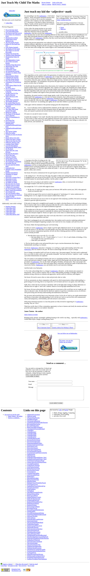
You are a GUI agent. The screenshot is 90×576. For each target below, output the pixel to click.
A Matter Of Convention (12, 187)
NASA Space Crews (11, 158)
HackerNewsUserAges (33, 471)
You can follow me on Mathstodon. (67, 333)
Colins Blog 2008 (10, 211)
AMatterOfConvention (33, 417)
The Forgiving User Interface (14, 195)
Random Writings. (11, 206)
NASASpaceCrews (32, 487)
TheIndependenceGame (33, 534)
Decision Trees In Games (13, 185)
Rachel (66, 412)
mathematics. (84, 317)
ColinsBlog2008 (31, 436)
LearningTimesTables (33, 476)
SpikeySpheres (31, 520)
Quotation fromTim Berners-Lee (16, 572)
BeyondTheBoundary (33, 428)
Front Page (4, 568)
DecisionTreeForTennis (33, 442)
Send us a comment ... (14, 420)
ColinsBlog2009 (31, 438)
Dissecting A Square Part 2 (13, 177)
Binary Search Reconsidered (14, 190)
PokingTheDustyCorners (34, 500)
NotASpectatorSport (33, 490)
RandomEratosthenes (33, 506)
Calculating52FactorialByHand (36, 431)
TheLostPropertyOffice (33, 536)
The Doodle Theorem (12, 101)
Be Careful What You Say (13, 103)
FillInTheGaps (31, 458)
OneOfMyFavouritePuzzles (35, 495)
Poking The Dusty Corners (13, 139)
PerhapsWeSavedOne (33, 496)
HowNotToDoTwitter (33, 473)
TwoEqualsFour (31, 555)
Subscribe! (12, 10)
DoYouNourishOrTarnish (34, 454)
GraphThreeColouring (33, 468)
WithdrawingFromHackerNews (36, 558)
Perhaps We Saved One (12, 53)
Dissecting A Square (11, 180)
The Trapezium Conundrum (13, 161)
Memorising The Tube (12, 66)
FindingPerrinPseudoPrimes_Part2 (36, 461)
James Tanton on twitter (31, 314)
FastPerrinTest (31, 457)
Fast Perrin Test (10, 120)
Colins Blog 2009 (10, 209)
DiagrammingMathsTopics (34, 446)
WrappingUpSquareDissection (35, 560)
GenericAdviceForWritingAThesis (36, 465)
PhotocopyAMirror (32, 498)
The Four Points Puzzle (12, 42)
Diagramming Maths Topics (13, 147)
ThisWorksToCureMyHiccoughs (36, 552)
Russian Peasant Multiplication (10, 122)
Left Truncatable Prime (12, 31)
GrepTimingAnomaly (33, 469)
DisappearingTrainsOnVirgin (35, 447)
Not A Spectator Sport (12, 30)
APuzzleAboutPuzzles (33, 420)
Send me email (33, 566)
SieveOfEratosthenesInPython (35, 515)
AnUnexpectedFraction (33, 423)
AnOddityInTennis (32, 422)
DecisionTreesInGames (33, 444)
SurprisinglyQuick (32, 523)
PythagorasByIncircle (33, 503)
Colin (60, 412)
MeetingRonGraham (33, 480)
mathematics (42, 16)
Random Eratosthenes (12, 172)
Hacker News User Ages (12, 138)
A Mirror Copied (10, 107)
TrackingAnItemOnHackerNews (36, 553)
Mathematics (34, 248)
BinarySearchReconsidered (34, 430)
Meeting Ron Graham (12, 38)
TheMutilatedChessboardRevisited (37, 538)
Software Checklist (11, 157)
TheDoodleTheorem (32, 530)
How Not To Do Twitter (12, 80)
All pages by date (13, 568)
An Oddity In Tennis (11, 182)
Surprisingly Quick (11, 69)
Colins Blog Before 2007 (13, 214)
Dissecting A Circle (11, 179)
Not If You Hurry (10, 88)
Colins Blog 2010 (10, 208)
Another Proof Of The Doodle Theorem (12, 94)
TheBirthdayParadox (33, 527)
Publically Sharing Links (13, 142)
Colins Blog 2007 (10, 213)
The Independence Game (13, 60)
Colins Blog (9, 23)
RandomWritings (32, 507)
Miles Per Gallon (10, 133)
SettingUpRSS (31, 514)
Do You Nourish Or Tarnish (13, 188)
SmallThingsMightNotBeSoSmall (36, 517)
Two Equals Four (10, 191)
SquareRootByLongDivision (35, 522)
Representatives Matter (12, 76)
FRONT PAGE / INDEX (59, 4)
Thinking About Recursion (13, 65)
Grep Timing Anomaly (12, 47)
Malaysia (63, 29)
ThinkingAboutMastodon (34, 549)
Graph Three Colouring (12, 99)
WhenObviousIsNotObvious (35, 557)
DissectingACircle (32, 449)
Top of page (31, 568)
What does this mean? (21, 566)
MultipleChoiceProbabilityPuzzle (36, 485)
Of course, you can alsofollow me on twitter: (66, 341)
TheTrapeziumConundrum (34, 544)
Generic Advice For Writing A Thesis (62, 327)
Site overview (22, 568)
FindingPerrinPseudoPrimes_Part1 (36, 460)
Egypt (62, 27)
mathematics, (28, 33)
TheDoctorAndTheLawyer (34, 528)
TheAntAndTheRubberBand (35, 525)
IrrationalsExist (31, 474)
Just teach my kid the (12, 417)
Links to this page (57, 2)
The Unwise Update (11, 131)
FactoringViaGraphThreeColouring (37, 455)
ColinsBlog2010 (31, 439)
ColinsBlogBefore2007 (33, 441)
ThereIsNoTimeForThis (33, 547)
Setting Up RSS (10, 196)
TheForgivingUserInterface (34, 531)
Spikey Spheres (10, 68)
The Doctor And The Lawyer (14, 33)
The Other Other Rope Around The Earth (12, 110)
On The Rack (9, 149)
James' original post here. (64, 20)
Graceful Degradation (12, 145)
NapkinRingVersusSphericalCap (36, 488)
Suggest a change (7, 566)
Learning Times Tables (12, 144)
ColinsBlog (30, 433)
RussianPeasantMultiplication (35, 512)
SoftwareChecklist (32, 519)
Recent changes (46, 2)
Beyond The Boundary (12, 153)
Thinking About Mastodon (13, 55)
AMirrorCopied (31, 419)
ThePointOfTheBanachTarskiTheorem (38, 541)
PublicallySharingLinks (33, 501)
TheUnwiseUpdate (32, 546)
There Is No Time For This (13, 141)
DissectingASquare (32, 450)
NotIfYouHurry (31, 492)
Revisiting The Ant (11, 163)
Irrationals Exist (10, 168)
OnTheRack (30, 493)
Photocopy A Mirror (11, 112)
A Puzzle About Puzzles (12, 79)
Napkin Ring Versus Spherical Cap (11, 40)
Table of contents (46, 4)
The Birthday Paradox (12, 160)
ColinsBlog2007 (31, 434)
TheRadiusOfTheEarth (33, 542)
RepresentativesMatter (33, 509)
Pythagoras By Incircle (12, 77)
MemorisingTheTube (33, 482)
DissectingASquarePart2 (34, 452)
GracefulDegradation (33, 466)
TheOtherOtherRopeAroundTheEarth (37, 539)
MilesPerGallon (31, 484)
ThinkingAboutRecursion (34, 550)
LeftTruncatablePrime (33, 477)
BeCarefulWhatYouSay (33, 427)
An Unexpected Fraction (12, 71)
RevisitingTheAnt (32, 511)
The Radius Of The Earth (13, 49)
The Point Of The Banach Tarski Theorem (13, 114)
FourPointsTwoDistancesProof (35, 463)
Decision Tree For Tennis (13, 184)
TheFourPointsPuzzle (33, 533)
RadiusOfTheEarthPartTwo (34, 504)
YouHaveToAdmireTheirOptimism (37, 561)
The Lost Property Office (13, 193)
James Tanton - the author (15, 419)
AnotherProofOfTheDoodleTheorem (37, 425)
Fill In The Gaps (10, 155)
